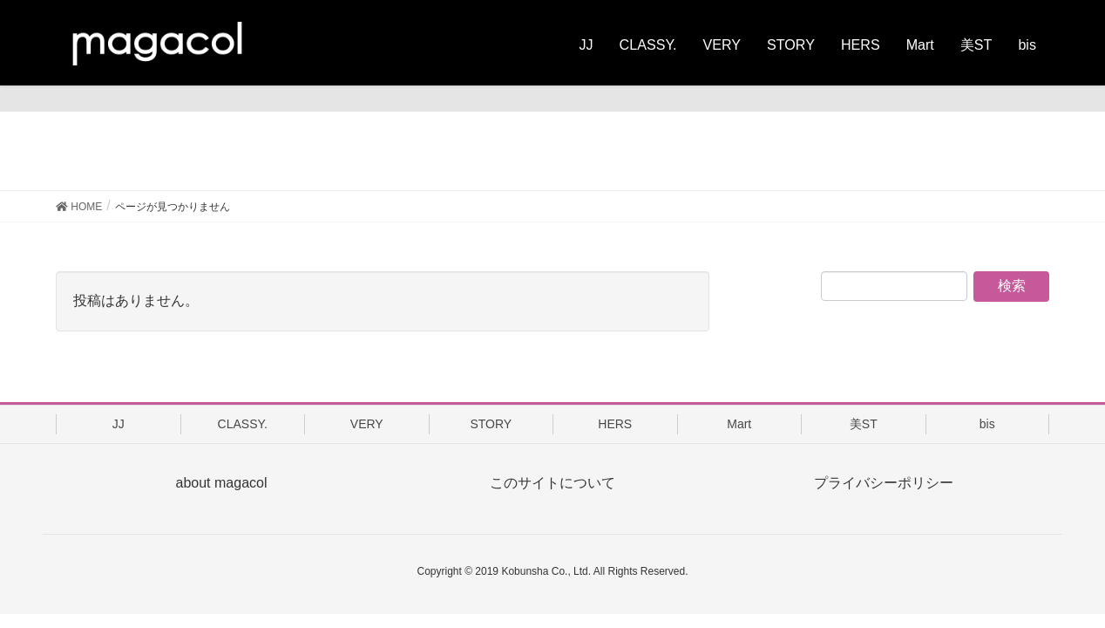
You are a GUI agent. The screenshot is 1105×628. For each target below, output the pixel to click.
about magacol (222, 482)
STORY (491, 424)
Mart (739, 424)
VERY (366, 424)
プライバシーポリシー (883, 482)
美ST (864, 424)
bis (987, 424)
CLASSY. (243, 424)
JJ (118, 424)
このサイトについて (552, 482)
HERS (615, 424)
